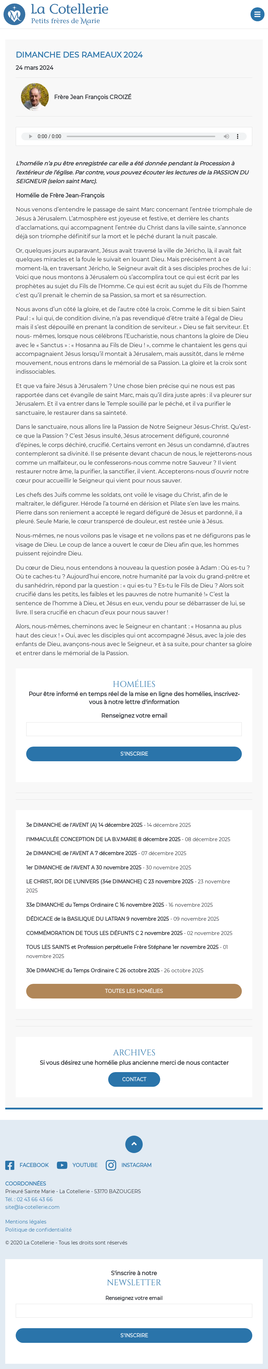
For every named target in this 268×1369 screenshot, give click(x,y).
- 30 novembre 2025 (108, 868)
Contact (134, 1079)
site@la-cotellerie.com (32, 1207)
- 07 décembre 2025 (106, 853)
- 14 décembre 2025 (108, 825)
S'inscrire (134, 754)
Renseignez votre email (134, 715)
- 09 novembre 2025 (122, 919)
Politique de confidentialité (38, 1230)
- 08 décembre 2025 (128, 839)
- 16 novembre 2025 (119, 905)
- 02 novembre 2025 (129, 933)
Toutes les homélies (134, 991)
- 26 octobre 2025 (114, 970)
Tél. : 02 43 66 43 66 (29, 1199)
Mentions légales (25, 1222)
